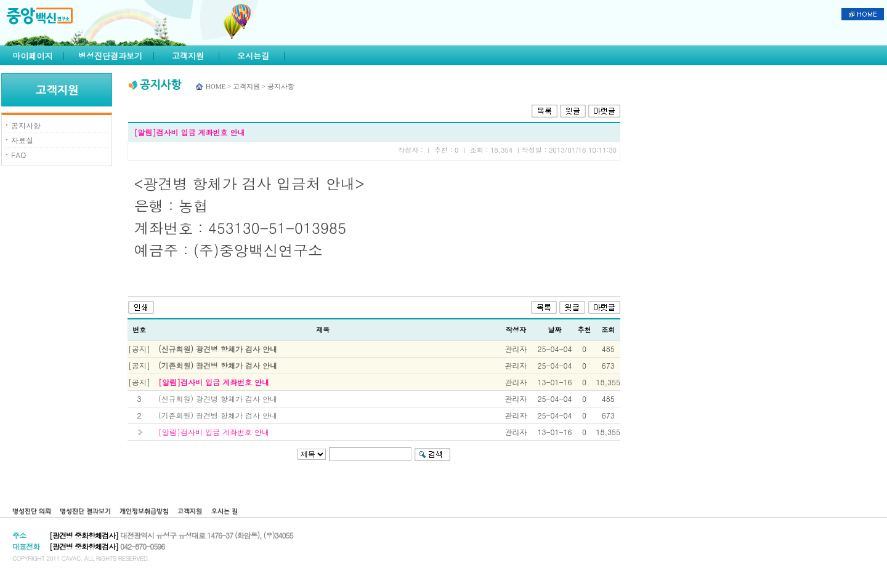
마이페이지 (33, 56)
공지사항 (26, 125)
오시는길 (253, 56)
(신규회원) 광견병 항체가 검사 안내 (217, 348)
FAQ (18, 155)
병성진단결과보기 (110, 56)
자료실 (22, 140)
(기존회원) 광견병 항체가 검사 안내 (217, 365)
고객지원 (188, 56)
